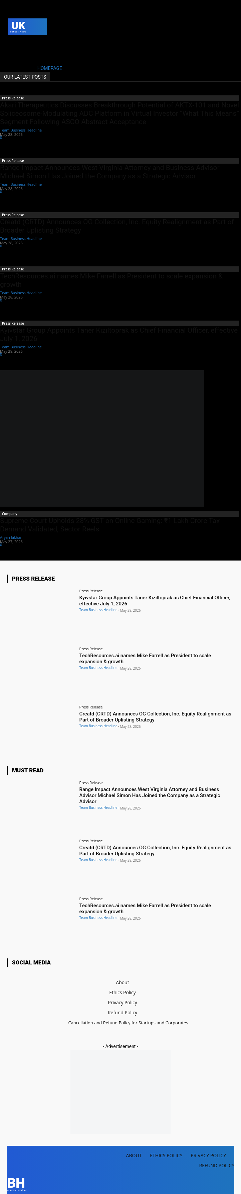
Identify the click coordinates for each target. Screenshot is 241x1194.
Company (9, 513)
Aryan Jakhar (11, 537)
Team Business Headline (21, 130)
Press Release (13, 98)
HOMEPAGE (49, 68)
